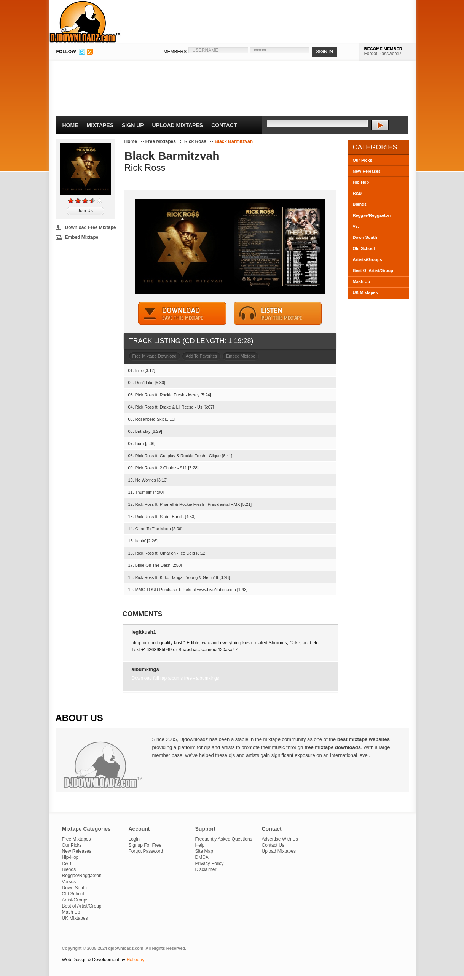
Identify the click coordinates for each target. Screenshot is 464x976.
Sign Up (133, 125)
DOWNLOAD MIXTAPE (182, 313)
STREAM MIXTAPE (278, 313)
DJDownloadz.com (85, 21)
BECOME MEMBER (383, 48)
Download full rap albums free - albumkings (175, 678)
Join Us (85, 210)
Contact (224, 125)
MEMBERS (175, 51)
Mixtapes (100, 125)
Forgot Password (146, 851)
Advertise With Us (280, 839)
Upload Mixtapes (177, 125)
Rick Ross (195, 141)
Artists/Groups (367, 259)
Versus (69, 881)
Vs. (356, 226)
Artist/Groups (75, 900)
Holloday (135, 959)
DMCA (202, 857)
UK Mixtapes (365, 292)
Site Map (204, 851)
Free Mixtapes (160, 141)
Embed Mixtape (82, 237)
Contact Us (273, 845)
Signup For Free (145, 845)
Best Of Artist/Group (373, 270)
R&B (357, 193)
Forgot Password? (382, 53)
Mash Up (361, 281)
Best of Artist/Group (82, 906)
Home (70, 125)
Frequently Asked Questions (223, 839)
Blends (360, 204)
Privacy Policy (209, 863)
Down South (365, 237)
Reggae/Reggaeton (372, 215)
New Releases (367, 171)
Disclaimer (206, 869)
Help (200, 845)
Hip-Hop (361, 182)
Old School (364, 248)
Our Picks (362, 160)
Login (134, 839)
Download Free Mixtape (90, 227)
